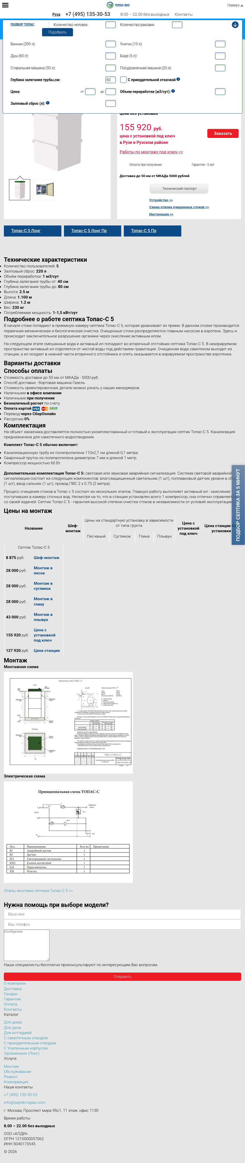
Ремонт (11, 1083)
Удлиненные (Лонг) (21, 1059)
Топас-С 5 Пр (143, 230)
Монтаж (11, 1072)
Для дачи (12, 1033)
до (102, 91)
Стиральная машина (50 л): (33, 68)
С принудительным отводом (30, 1049)
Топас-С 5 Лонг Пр (89, 230)
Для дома (13, 1028)
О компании (15, 989)
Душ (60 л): (20, 56)
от (82, 91)
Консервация (16, 1088)
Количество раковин (137, 25)
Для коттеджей (18, 1039)
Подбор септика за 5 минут (238, 505)
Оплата (10, 1010)
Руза (56, 14)
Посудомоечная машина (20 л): (146, 68)
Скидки (10, 1000)
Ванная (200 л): (23, 44)
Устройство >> (161, 200)
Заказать (223, 133)
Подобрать (57, 32)
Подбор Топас (22, 24)
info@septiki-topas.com (24, 1108)
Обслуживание (17, 1077)
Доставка (12, 995)
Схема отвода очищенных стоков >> (179, 207)
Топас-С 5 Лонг (25, 230)
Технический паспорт (179, 188)
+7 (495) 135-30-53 (88, 14)
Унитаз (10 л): (131, 44)
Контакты (184, 14)
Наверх (233, 5)
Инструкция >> (161, 214)
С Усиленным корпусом (26, 1054)
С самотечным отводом (26, 1044)
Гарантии (12, 1005)
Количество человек (71, 25)
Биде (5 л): (128, 56)
